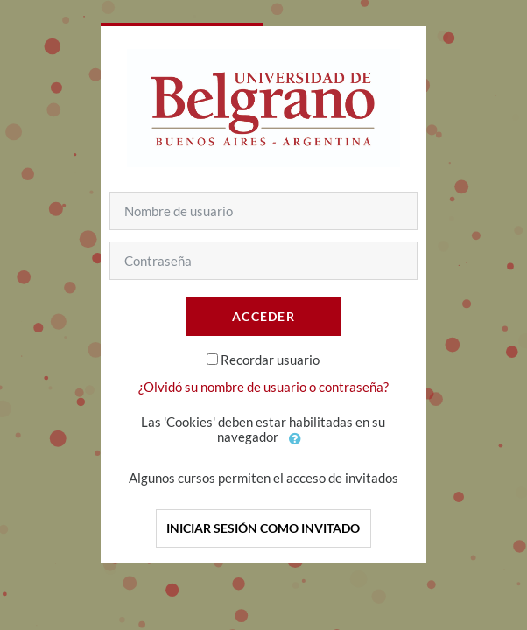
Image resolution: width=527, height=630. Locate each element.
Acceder (263, 316)
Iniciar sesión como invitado (263, 528)
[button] (295, 438)
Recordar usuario (270, 360)
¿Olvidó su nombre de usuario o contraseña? (263, 387)
